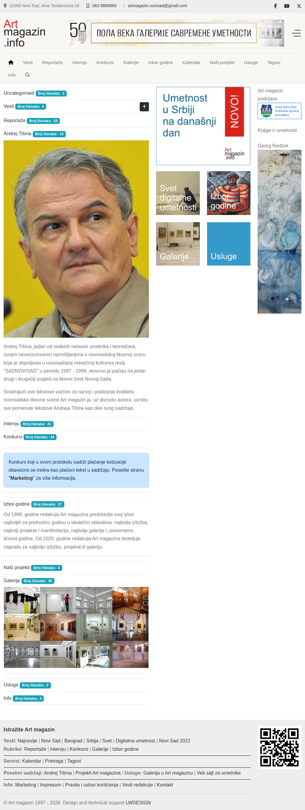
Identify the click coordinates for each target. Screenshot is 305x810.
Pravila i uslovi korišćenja (92, 784)
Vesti (9, 106)
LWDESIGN (138, 802)
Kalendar (31, 761)
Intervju (11, 423)
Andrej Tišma (17, 133)
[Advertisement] (203, 309)
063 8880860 (104, 5)
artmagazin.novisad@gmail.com (157, 5)
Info (8, 698)
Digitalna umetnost (135, 740)
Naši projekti (17, 567)
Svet (107, 740)
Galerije (12, 580)
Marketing (21, 478)
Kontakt (165, 784)
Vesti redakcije (137, 784)
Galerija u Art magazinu (168, 772)
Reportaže (15, 120)
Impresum (50, 784)
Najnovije (27, 740)
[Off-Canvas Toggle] (296, 33)
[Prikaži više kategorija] (144, 106)
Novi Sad (50, 740)
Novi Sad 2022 (174, 740)
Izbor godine (17, 504)
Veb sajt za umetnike (219, 772)
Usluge (11, 684)
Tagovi (74, 761)
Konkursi (13, 436)
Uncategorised (19, 93)
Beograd (73, 740)
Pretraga (54, 761)
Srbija (92, 740)
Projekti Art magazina (98, 772)
